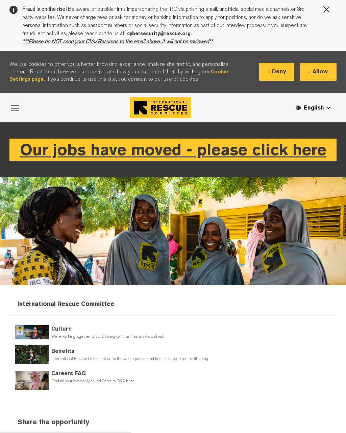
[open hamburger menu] (15, 107)
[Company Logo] (160, 107)
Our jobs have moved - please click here (173, 149)
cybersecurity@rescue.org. (159, 33)
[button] (313, 107)
